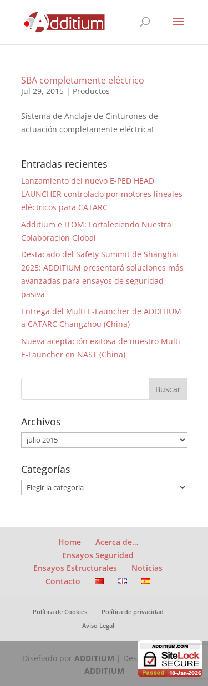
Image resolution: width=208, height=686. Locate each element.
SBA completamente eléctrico (82, 80)
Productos (91, 91)
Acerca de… (116, 542)
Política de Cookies (60, 611)
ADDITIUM (94, 658)
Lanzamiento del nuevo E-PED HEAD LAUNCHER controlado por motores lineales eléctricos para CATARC (101, 193)
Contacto (62, 581)
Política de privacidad (133, 611)
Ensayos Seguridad (98, 555)
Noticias (147, 568)
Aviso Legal (98, 625)
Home (69, 542)
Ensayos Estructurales (75, 568)
